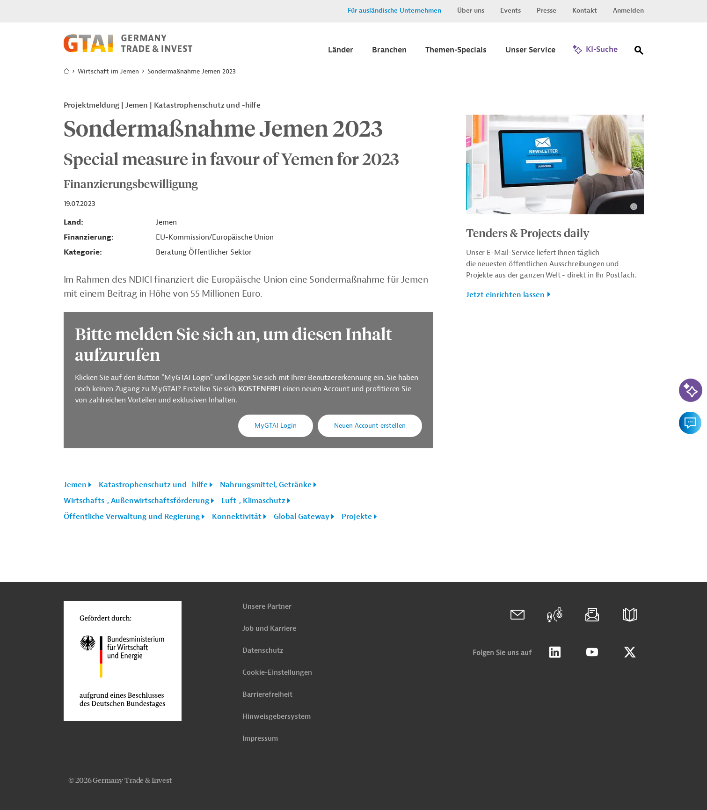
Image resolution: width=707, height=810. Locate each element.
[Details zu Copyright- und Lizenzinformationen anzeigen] (633, 207)
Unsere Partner (267, 606)
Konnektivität (237, 516)
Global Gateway (301, 516)
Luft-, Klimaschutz (253, 500)
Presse (546, 11)
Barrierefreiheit (267, 694)
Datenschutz (262, 650)
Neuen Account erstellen (370, 426)
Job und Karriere (269, 628)
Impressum (260, 738)
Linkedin (555, 652)
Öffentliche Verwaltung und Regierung (132, 516)
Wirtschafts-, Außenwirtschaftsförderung (136, 500)
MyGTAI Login (276, 426)
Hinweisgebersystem (276, 716)
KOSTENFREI (260, 389)
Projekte (357, 516)
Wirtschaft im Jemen (108, 71)
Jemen (75, 484)
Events (510, 11)
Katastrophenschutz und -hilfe (153, 484)
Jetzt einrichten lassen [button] (505, 294)
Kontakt (584, 11)
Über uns (470, 11)
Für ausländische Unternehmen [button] (394, 11)
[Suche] (639, 52)
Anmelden (628, 11)
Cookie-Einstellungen (277, 672)
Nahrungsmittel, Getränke (266, 484)
